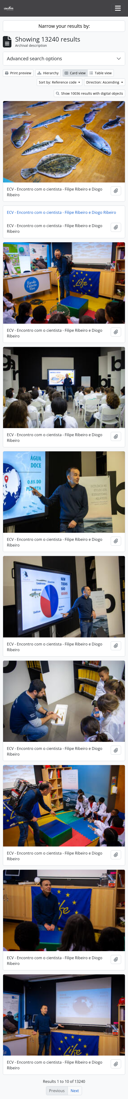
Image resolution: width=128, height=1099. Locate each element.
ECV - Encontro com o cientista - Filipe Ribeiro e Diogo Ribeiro (61, 212)
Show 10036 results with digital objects (89, 93)
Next (75, 1090)
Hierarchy (48, 73)
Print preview (18, 73)
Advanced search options (34, 58)
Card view (75, 73)
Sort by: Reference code (58, 82)
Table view (101, 73)
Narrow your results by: (64, 26)
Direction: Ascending (103, 82)
